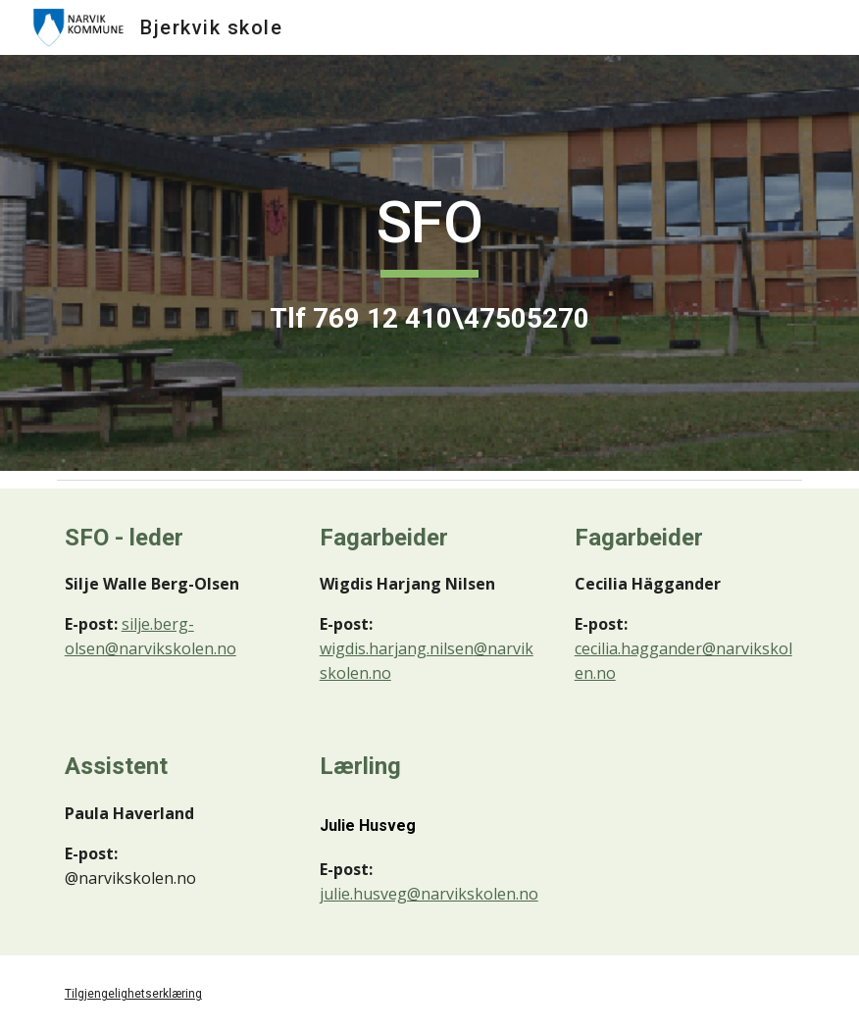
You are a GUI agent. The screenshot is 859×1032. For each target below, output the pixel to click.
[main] (430, 262)
